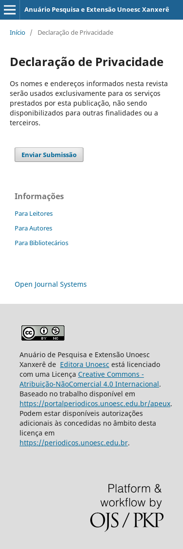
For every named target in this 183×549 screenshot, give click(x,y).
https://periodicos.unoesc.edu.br (74, 442)
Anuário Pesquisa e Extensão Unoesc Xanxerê (96, 9)
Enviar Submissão (49, 154)
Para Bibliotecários (41, 242)
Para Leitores (34, 213)
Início (17, 32)
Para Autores (33, 228)
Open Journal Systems (51, 284)
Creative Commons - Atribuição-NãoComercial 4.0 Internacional (89, 379)
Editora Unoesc (84, 364)
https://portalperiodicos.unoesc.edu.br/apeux (95, 403)
